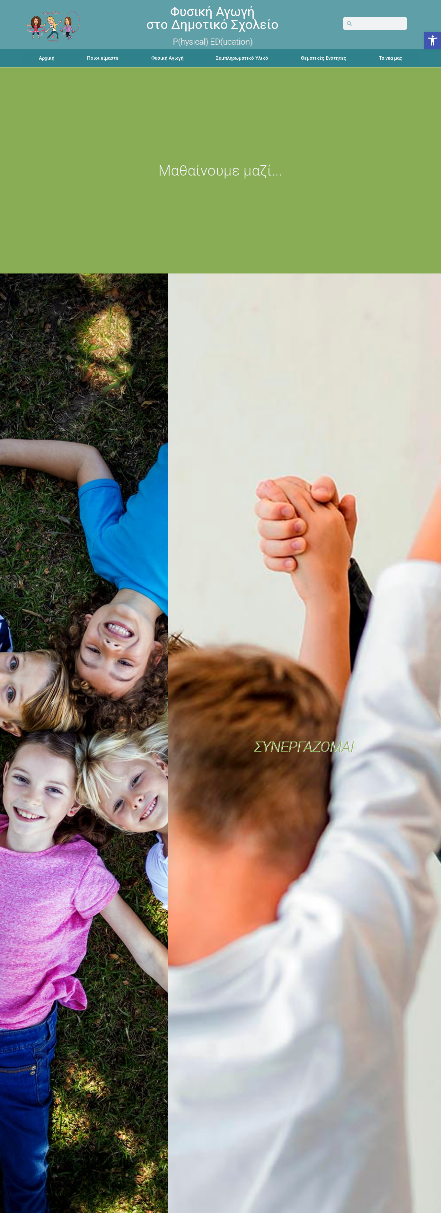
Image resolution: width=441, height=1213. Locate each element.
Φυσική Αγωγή (167, 58)
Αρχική (46, 58)
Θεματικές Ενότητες (323, 58)
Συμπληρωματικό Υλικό (242, 58)
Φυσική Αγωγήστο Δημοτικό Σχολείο (212, 18)
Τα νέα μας (390, 58)
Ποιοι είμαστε (103, 58)
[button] (432, 40)
